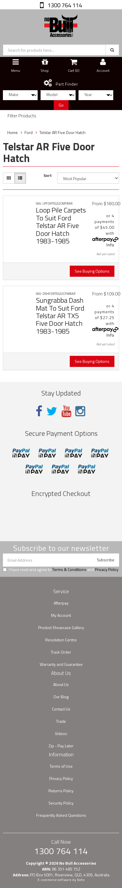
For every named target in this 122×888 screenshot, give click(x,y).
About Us (61, 684)
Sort (47, 175)
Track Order (61, 652)
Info (110, 245)
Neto (81, 879)
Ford (29, 132)
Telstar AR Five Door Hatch (62, 132)
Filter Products (22, 116)
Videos (61, 733)
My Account (61, 615)
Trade (61, 721)
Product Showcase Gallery (61, 627)
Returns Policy (61, 791)
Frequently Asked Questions (61, 815)
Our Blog (61, 697)
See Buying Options (92, 271)
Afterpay (61, 603)
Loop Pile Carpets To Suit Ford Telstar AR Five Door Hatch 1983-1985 (61, 225)
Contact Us (61, 709)
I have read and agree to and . (61, 569)
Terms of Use (61, 766)
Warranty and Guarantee (61, 664)
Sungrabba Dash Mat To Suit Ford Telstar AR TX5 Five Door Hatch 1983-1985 (60, 315)
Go (61, 105)
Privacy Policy (106, 569)
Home (12, 132)
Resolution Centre (61, 640)
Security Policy (61, 803)
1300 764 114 (64, 5)
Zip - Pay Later (61, 746)
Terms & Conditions (69, 569)
